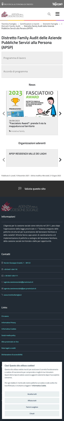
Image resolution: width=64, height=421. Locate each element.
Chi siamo (5, 316)
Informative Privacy (8, 322)
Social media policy (8, 335)
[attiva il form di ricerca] (49, 14)
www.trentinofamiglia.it (12, 295)
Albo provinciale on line (10, 341)
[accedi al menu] (57, 14)
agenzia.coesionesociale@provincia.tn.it (18, 282)
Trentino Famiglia (8, 23)
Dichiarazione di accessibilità (11, 354)
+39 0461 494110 (10, 269)
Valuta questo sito (32, 189)
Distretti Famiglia (50, 23)
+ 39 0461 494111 (11, 275)
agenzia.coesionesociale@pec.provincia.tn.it (20, 288)
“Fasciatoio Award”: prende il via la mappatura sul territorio (27, 124)
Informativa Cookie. (39, 385)
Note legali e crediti (8, 348)
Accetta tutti (32, 394)
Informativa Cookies (8, 329)
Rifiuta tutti (32, 400)
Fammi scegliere (32, 407)
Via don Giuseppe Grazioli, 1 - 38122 (17, 262)
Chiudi (32, 413)
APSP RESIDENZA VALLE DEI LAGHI (27, 154)
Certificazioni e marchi (29, 23)
